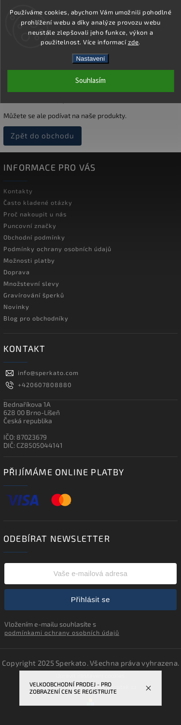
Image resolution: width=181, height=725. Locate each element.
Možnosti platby (29, 260)
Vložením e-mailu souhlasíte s (61, 628)
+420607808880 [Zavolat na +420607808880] (45, 385)
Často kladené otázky (37, 202)
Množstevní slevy (31, 283)
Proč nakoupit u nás (35, 214)
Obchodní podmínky (34, 237)
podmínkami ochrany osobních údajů (61, 632)
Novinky (16, 306)
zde (133, 42)
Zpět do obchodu (42, 135)
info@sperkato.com (48, 372)
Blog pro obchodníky (36, 318)
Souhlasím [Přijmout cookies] (90, 81)
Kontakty (18, 191)
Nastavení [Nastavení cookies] (90, 58)
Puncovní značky (29, 225)
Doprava (16, 272)
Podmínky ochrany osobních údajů (57, 249)
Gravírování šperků (33, 295)
